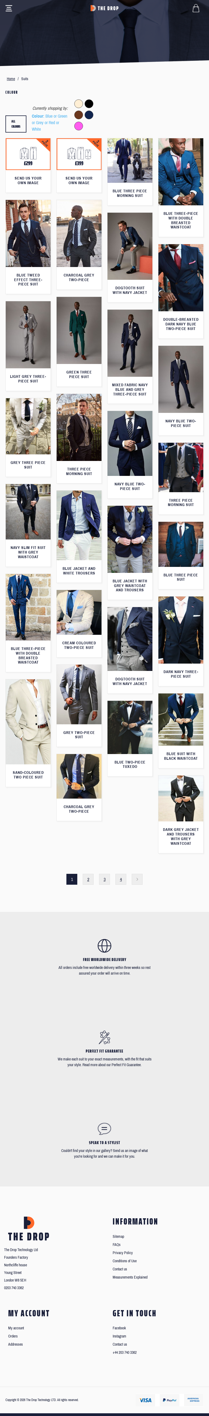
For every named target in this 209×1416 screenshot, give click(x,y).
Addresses (15, 1344)
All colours (15, 124)
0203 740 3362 (14, 1288)
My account (16, 1328)
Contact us (120, 1269)
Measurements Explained (130, 1277)
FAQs (117, 1245)
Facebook (119, 1328)
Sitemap (118, 1237)
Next (137, 879)
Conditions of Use (125, 1261)
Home (11, 79)
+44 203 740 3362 (125, 1353)
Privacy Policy (123, 1253)
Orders (13, 1336)
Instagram (119, 1336)
